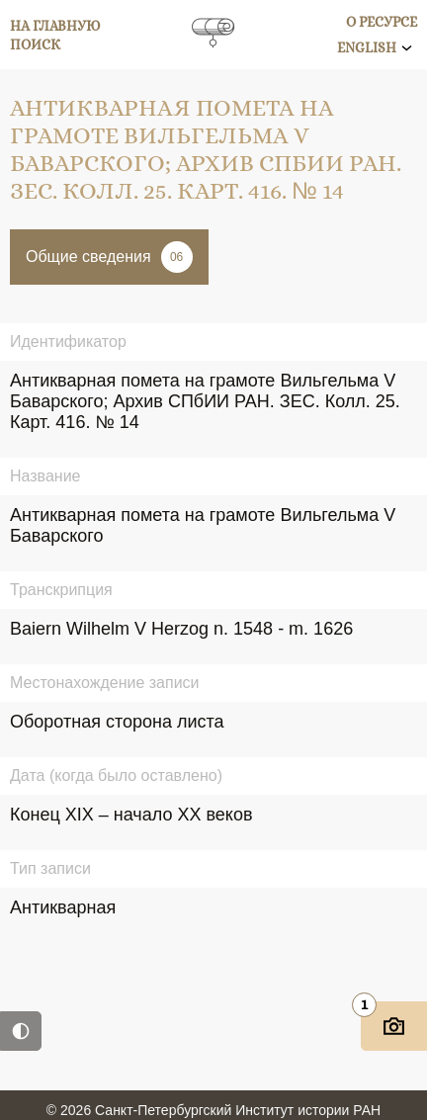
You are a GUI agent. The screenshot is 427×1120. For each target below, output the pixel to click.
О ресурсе (381, 22)
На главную (55, 26)
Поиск (35, 44)
